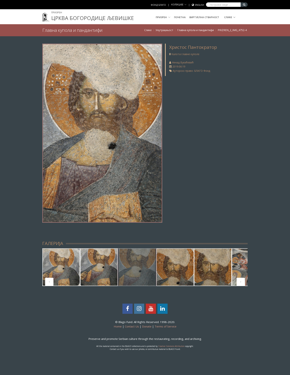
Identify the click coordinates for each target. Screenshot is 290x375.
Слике (228, 17)
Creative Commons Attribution (171, 346)
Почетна (180, 17)
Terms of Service (165, 326)
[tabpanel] (61, 267)
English (199, 4)
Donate (146, 326)
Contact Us (132, 326)
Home (118, 326)
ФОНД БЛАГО (158, 4)
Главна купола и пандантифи (195, 30)
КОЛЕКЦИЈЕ (177, 4)
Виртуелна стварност (204, 17)
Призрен (163, 17)
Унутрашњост (164, 30)
